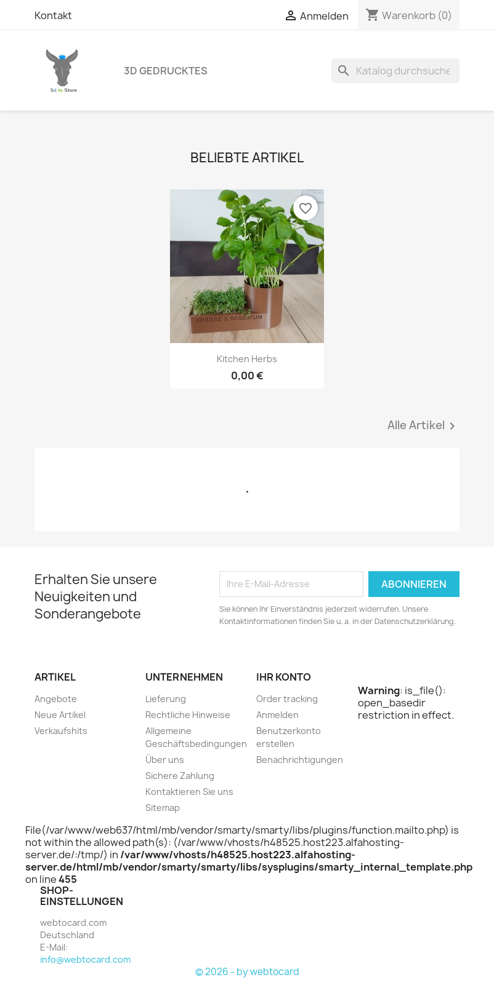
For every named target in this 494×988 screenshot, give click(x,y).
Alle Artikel (423, 426)
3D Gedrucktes (166, 70)
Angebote (55, 699)
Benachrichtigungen (299, 759)
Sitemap (162, 807)
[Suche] (395, 70)
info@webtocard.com (85, 959)
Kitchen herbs (247, 359)
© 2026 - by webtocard (247, 971)
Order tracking (287, 699)
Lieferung (165, 699)
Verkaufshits (60, 731)
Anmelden (277, 715)
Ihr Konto (283, 677)
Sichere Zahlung (179, 775)
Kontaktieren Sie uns (189, 791)
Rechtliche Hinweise (187, 715)
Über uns (164, 759)
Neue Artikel (60, 715)
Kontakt (53, 15)
